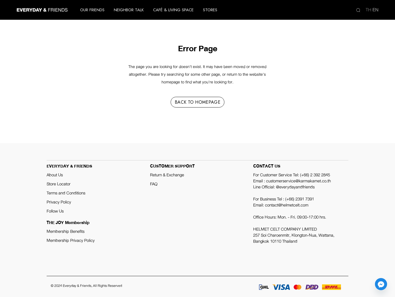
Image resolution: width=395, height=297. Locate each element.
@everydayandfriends (295, 187)
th (368, 10)
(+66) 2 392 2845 (315, 175)
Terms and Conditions (66, 193)
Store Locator (58, 184)
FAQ (153, 184)
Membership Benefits (65, 231)
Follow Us (55, 211)
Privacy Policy (59, 202)
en (376, 10)
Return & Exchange (167, 175)
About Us (55, 175)
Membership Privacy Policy (71, 240)
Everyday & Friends (77, 286)
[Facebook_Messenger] (381, 284)
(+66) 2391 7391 (299, 199)
